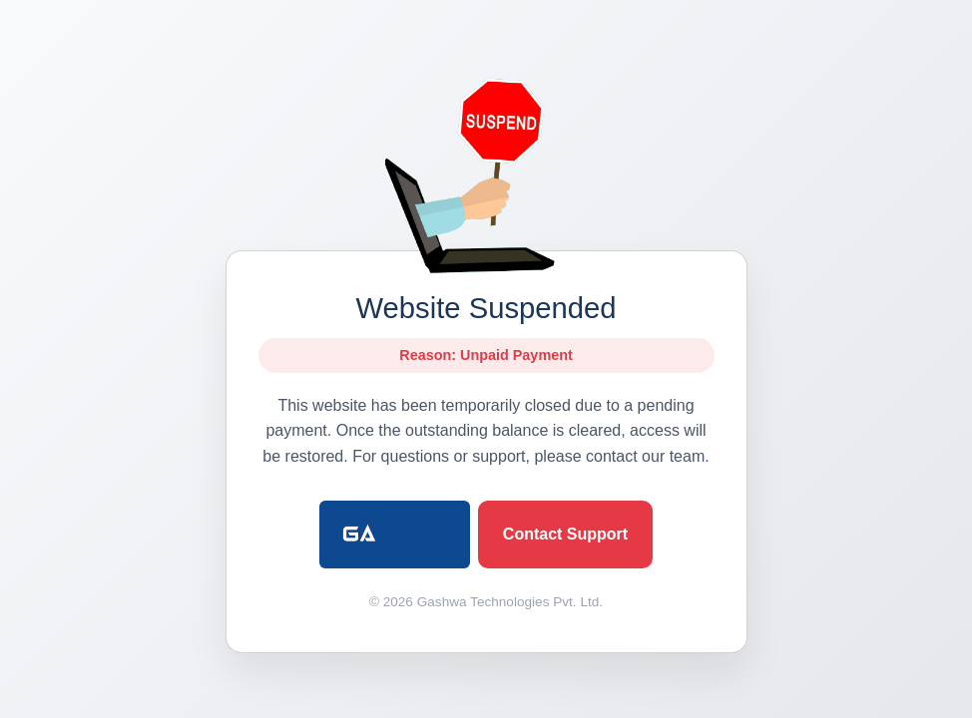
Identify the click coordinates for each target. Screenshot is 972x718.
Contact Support (565, 534)
